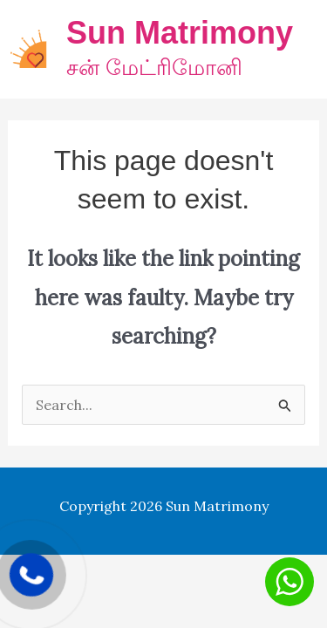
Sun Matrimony (179, 33)
